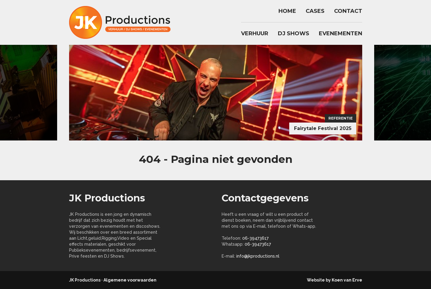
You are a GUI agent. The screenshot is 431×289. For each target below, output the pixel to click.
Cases (315, 11)
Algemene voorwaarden (129, 280)
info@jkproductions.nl (257, 256)
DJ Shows (293, 33)
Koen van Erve (347, 280)
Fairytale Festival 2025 (322, 128)
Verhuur (254, 33)
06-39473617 (255, 238)
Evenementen (340, 33)
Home (287, 11)
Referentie (340, 118)
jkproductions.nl (123, 22)
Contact (348, 11)
